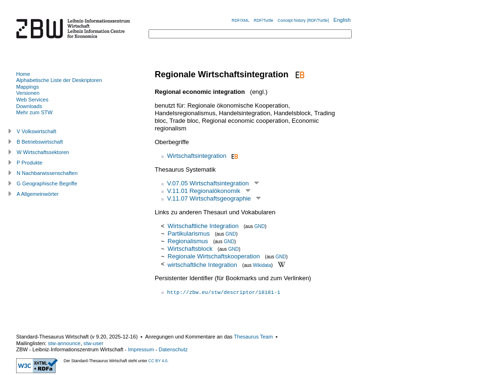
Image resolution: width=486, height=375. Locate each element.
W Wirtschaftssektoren (43, 152)
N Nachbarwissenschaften (47, 173)
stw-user (93, 343)
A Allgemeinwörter (37, 194)
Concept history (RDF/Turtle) (303, 20)
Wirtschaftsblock (190, 248)
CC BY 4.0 (158, 360)
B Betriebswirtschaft (40, 142)
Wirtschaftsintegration (196, 155)
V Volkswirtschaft (36, 131)
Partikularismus (189, 233)
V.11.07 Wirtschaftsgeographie (209, 198)
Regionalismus (188, 241)
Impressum (141, 349)
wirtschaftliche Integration (202, 264)
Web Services (32, 99)
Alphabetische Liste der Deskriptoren (59, 80)
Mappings (27, 87)
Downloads (29, 106)
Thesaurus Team (253, 336)
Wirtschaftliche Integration (203, 225)
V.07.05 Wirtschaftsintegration (208, 183)
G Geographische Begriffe (47, 183)
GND (259, 226)
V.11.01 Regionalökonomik (203, 190)
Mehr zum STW (34, 112)
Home (23, 74)
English (342, 20)
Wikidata (262, 264)
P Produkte (29, 162)
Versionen (27, 93)
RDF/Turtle (263, 20)
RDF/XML (240, 20)
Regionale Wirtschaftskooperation (214, 256)
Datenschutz (173, 349)
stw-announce (64, 343)
